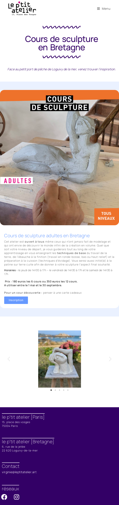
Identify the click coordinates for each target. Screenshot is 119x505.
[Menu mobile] (104, 8)
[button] (9, 359)
